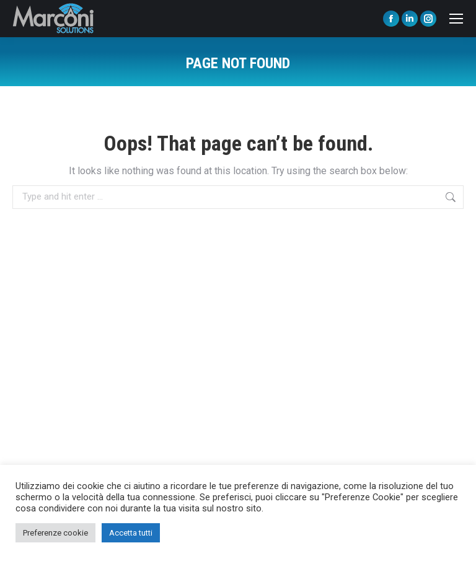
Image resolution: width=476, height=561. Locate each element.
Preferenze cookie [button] (55, 532)
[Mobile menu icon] (456, 18)
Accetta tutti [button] (130, 532)
